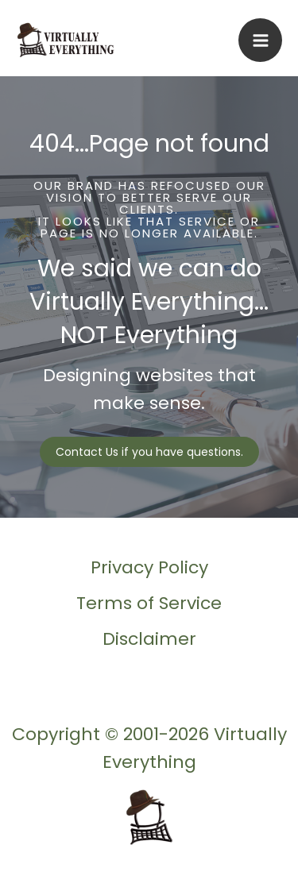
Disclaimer (149, 639)
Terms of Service (149, 603)
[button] (149, 452)
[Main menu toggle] (260, 40)
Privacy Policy (149, 567)
